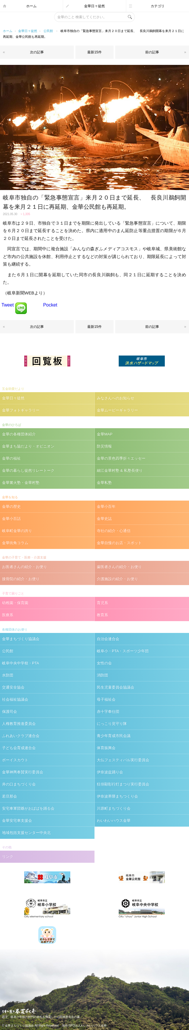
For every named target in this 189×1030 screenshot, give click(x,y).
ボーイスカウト (15, 760)
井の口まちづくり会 (19, 784)
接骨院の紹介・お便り (20, 579)
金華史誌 (104, 518)
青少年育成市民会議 (114, 736)
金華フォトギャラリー (20, 410)
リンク (7, 856)
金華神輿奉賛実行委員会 (22, 772)
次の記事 (37, 52)
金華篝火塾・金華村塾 (20, 482)
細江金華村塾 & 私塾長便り (120, 470)
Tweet (7, 304)
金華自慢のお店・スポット (119, 543)
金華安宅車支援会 (17, 820)
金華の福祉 (11, 458)
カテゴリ (158, 6)
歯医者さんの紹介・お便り (119, 567)
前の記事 (152, 52)
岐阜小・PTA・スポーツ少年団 (123, 651)
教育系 (102, 615)
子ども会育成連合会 (19, 748)
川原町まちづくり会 (114, 808)
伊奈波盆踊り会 (110, 772)
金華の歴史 (11, 506)
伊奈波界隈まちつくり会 (117, 796)
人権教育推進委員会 (19, 723)
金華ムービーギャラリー (117, 410)
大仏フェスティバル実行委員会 (123, 760)
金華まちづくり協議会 (20, 639)
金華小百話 (11, 518)
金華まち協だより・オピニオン (28, 446)
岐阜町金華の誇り (17, 531)
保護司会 (9, 711)
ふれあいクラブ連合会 (20, 736)
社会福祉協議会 (15, 699)
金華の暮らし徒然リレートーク (28, 470)
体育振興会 (106, 748)
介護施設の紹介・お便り (117, 579)
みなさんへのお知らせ (115, 398)
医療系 (7, 615)
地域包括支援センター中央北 (26, 832)
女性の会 (104, 663)
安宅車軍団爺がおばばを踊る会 (28, 808)
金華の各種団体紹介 (19, 434)
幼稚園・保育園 (15, 603)
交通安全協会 (13, 687)
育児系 (102, 603)
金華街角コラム (15, 543)
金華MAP (104, 434)
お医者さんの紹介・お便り (24, 567)
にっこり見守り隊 (112, 723)
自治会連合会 (108, 639)
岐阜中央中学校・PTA (20, 663)
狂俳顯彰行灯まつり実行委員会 (123, 784)
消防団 (102, 675)
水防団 (7, 675)
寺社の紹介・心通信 (114, 531)
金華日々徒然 (94, 6)
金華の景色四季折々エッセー (121, 458)
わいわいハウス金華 (114, 820)
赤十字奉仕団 (108, 711)
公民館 (48, 31)
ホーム (31, 6)
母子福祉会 (106, 699)
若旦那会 (9, 796)
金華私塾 (104, 482)
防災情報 (104, 446)
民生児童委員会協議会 (115, 687)
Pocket (50, 304)
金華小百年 (106, 506)
